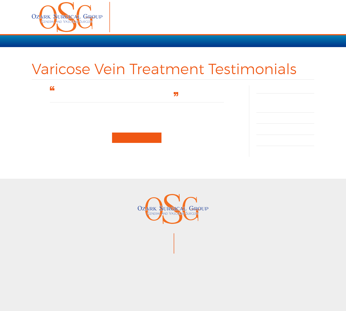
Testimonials (273, 124)
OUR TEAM (229, 41)
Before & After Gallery (285, 135)
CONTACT (257, 41)
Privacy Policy (171, 293)
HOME (38, 41)
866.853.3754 (214, 243)
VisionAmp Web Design (214, 293)
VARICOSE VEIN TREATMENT (135, 41)
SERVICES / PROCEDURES (76, 41)
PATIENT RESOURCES (191, 41)
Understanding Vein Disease (281, 110)
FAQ (263, 147)
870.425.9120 (211, 236)
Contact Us (271, 158)
